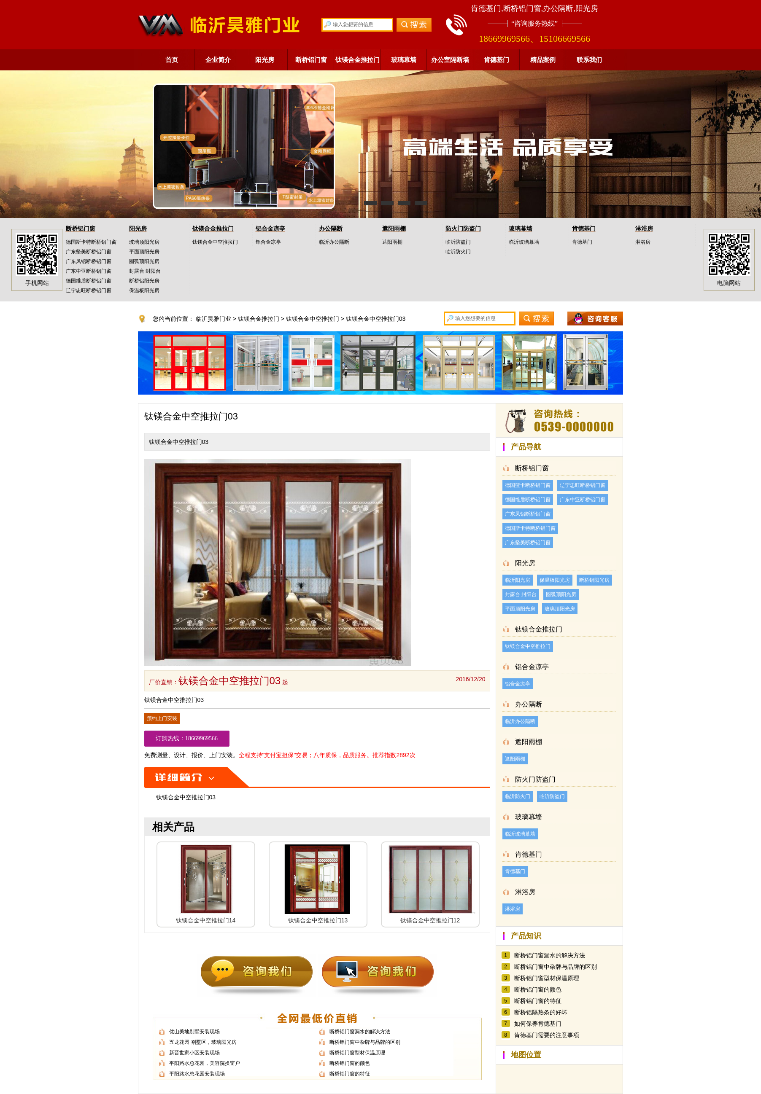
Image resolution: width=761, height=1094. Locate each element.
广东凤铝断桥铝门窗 (88, 261)
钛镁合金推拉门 (357, 59)
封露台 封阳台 (145, 271)
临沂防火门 (458, 252)
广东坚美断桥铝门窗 (88, 252)
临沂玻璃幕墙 (524, 242)
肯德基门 (496, 59)
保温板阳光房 (144, 290)
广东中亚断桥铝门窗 (88, 271)
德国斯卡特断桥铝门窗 (91, 242)
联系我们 (589, 59)
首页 (171, 59)
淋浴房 (644, 228)
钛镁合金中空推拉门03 (376, 318)
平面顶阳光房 (144, 252)
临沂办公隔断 (334, 242)
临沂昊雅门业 (213, 318)
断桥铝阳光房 (144, 281)
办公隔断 (331, 228)
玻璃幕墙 (403, 59)
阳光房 (264, 59)
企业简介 (218, 59)
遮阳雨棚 (394, 228)
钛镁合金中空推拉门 (215, 242)
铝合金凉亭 (270, 228)
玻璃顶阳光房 (144, 242)
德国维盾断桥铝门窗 (88, 281)
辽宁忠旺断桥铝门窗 (88, 290)
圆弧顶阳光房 (144, 261)
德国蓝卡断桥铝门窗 (528, 485)
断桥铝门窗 (311, 59)
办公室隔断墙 (450, 59)
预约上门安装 (162, 718)
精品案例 (543, 59)
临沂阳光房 (517, 580)
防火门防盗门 (463, 228)
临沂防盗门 (458, 242)
